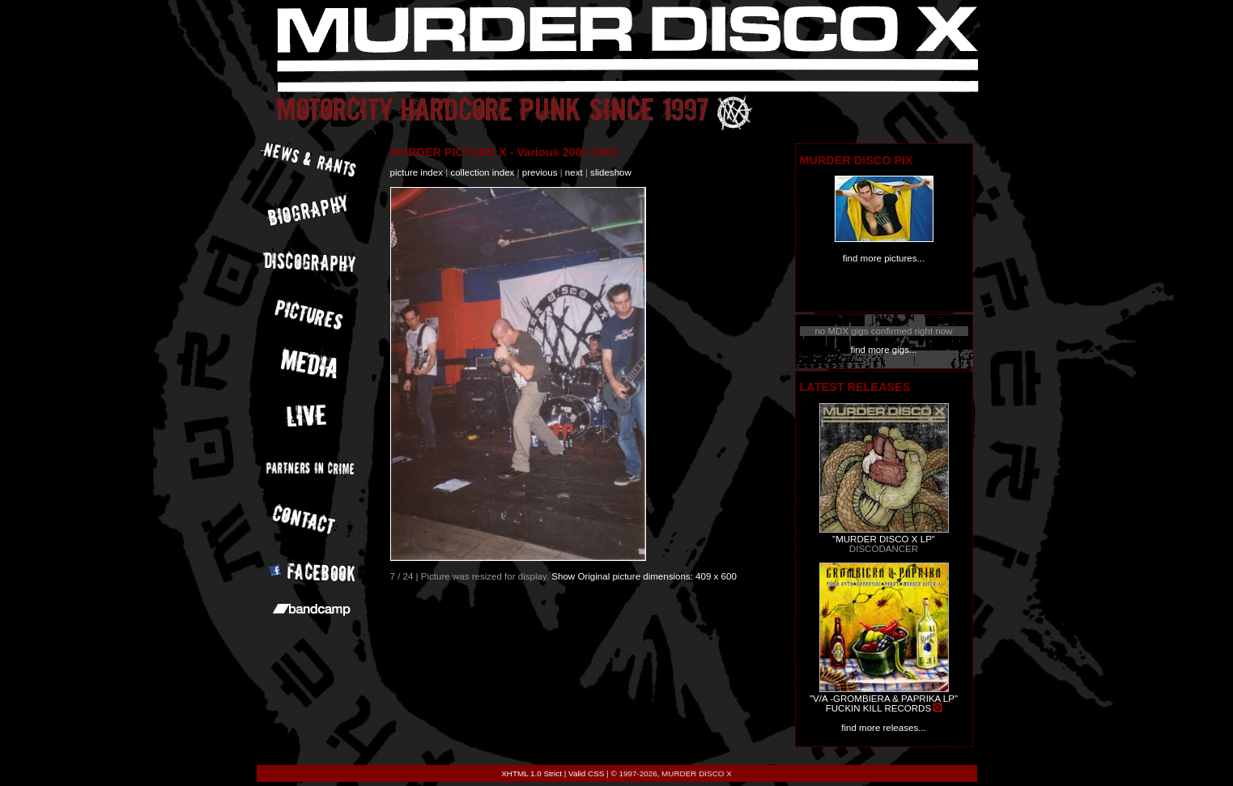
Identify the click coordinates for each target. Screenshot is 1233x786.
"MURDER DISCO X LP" (883, 539)
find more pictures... (884, 258)
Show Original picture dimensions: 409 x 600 (644, 576)
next (574, 172)
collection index (482, 172)
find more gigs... (883, 350)
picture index (416, 172)
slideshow (610, 172)
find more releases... (883, 728)
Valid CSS (586, 773)
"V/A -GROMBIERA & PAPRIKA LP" (884, 698)
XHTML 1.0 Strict (531, 773)
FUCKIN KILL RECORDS (878, 708)
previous (540, 172)
